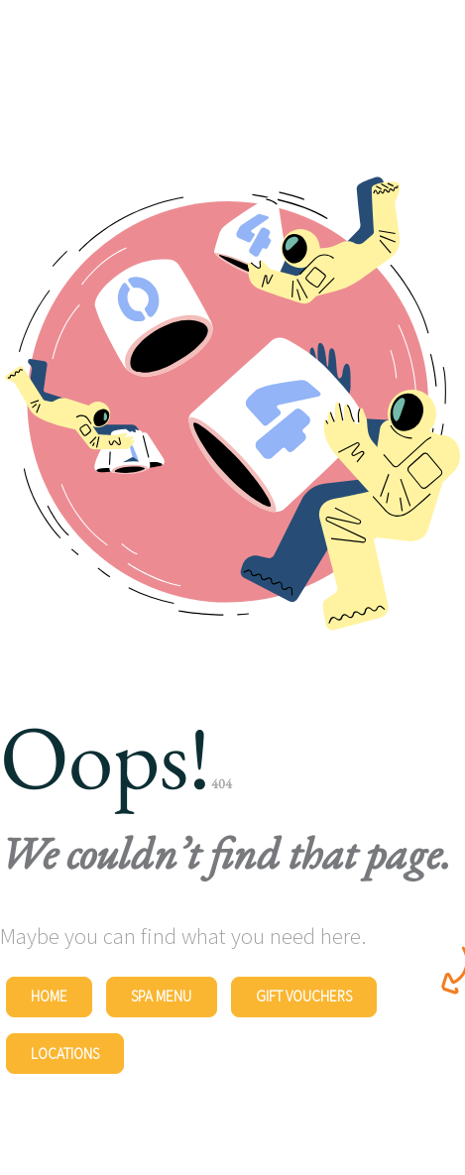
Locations (65, 1053)
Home (49, 996)
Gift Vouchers (304, 996)
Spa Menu (161, 996)
